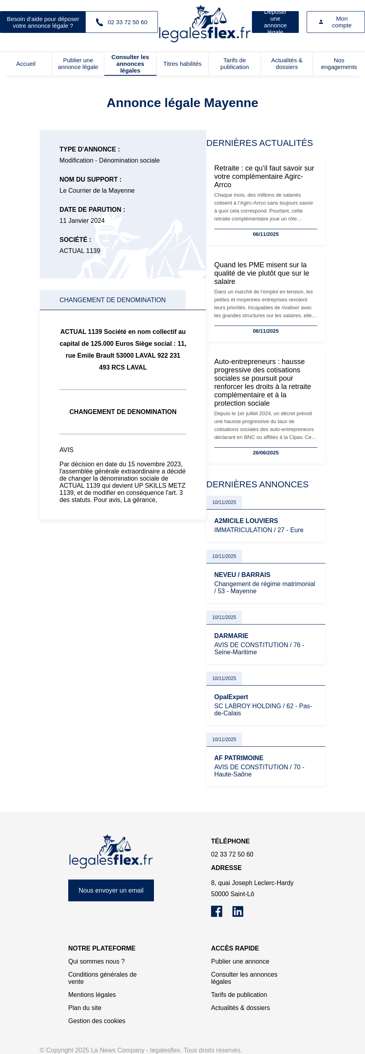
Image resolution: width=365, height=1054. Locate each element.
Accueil (25, 63)
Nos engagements (339, 63)
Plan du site (85, 1007)
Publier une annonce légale (78, 63)
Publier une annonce (240, 961)
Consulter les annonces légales (130, 64)
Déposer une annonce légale (275, 22)
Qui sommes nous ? (96, 961)
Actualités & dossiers (286, 63)
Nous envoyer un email (111, 890)
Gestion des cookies (96, 1021)
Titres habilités (182, 63)
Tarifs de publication (235, 63)
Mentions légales (92, 994)
